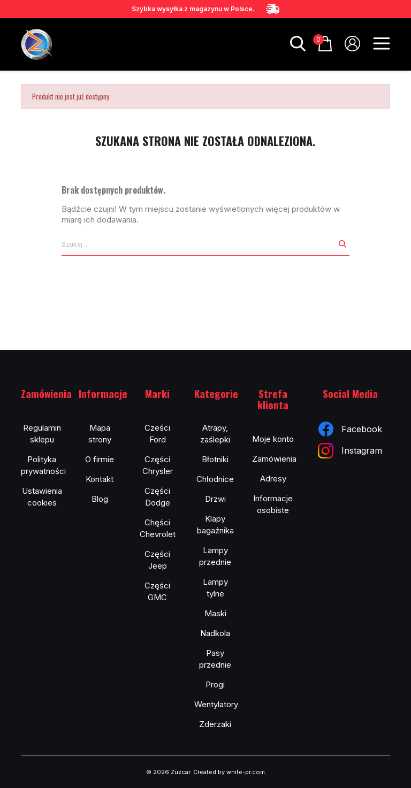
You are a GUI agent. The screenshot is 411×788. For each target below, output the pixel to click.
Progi (215, 684)
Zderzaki (215, 724)
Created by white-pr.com (229, 772)
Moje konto (273, 439)
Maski (215, 613)
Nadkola (215, 633)
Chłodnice (215, 479)
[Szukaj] (199, 244)
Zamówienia (274, 459)
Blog (100, 499)
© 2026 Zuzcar (168, 772)
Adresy (273, 478)
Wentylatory (216, 704)
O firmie (99, 459)
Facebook (350, 429)
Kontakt (99, 479)
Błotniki (215, 459)
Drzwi (215, 499)
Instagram (350, 450)
